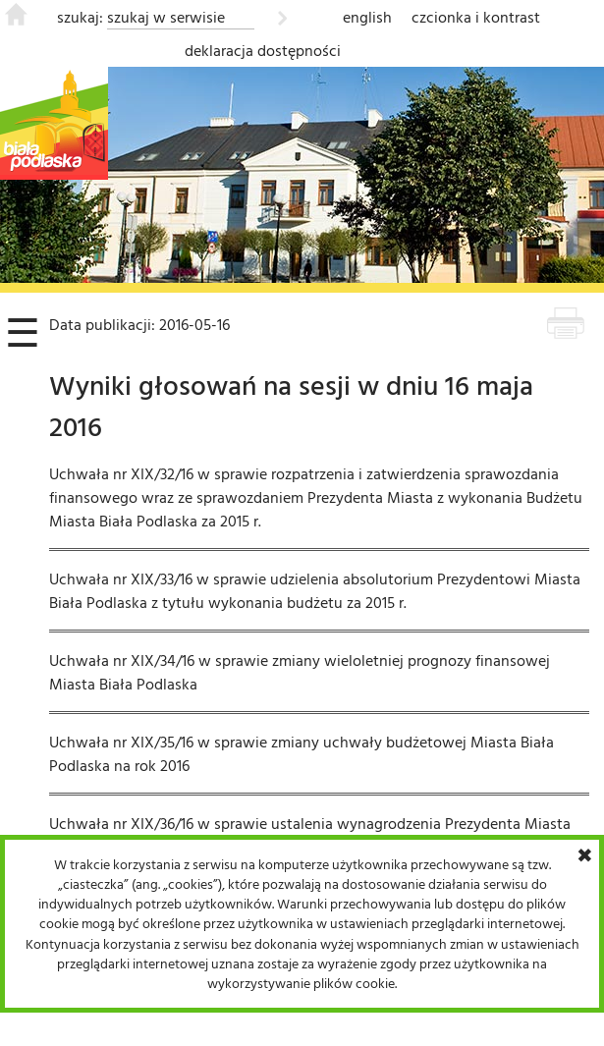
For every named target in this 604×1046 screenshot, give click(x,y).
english (367, 16)
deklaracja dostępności (263, 50)
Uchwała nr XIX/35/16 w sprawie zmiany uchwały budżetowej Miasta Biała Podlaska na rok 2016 (301, 753)
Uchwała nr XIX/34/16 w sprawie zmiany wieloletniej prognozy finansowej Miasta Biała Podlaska (299, 671)
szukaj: (80, 16)
